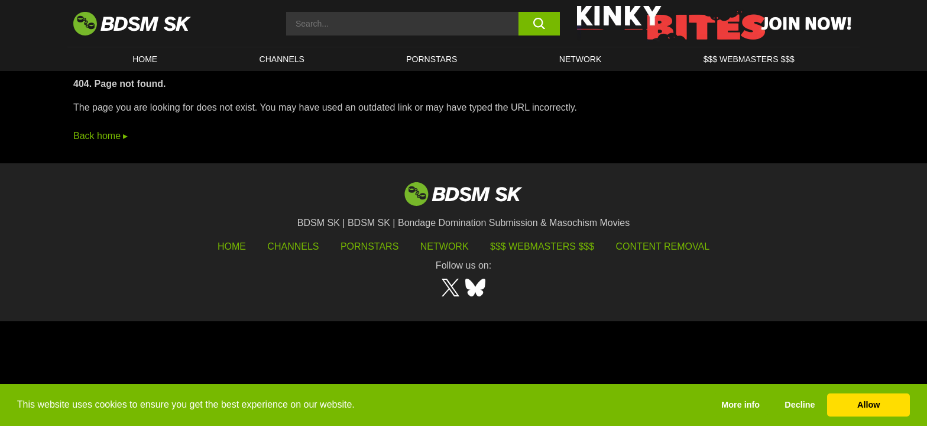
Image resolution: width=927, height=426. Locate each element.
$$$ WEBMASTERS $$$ (749, 59)
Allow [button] (868, 404)
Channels (293, 246)
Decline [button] (800, 404)
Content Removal (663, 246)
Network (580, 59)
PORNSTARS (431, 59)
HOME (144, 59)
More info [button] (740, 404)
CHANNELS (282, 59)
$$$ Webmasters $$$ (542, 246)
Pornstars (369, 246)
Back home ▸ (100, 136)
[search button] (538, 24)
